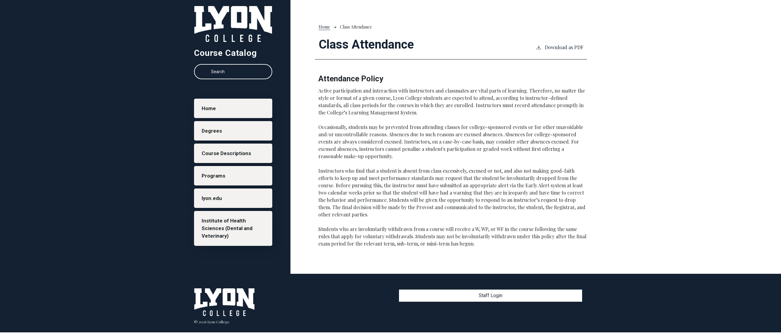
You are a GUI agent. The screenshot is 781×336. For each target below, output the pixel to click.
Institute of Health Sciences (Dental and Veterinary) (228, 240)
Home (210, 110)
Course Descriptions (228, 159)
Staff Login (490, 295)
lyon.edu (213, 208)
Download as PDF (559, 47)
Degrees (213, 134)
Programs (215, 183)
